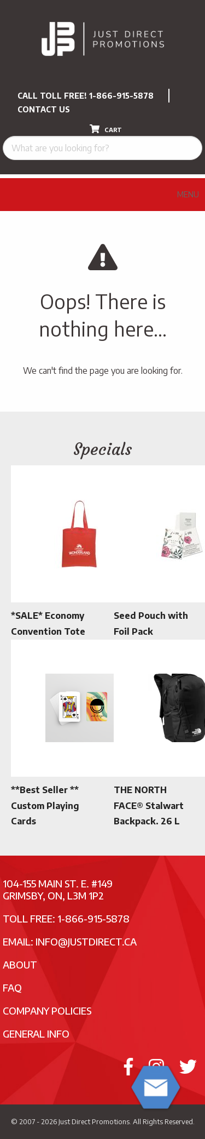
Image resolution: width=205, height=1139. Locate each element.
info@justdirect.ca (86, 941)
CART (106, 128)
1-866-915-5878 (121, 95)
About (20, 964)
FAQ (12, 987)
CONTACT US (43, 109)
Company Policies (47, 1010)
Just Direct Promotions (94, 1121)
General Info (36, 1033)
